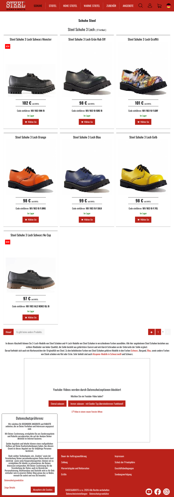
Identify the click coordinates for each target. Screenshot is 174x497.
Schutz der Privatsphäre (125, 462)
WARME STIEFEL (90, 6)
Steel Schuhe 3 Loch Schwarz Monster (31, 39)
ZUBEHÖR (109, 6)
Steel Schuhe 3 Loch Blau (87, 137)
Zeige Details (9, 487)
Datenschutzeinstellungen (76, 493)
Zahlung (64, 462)
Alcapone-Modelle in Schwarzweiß (107, 354)
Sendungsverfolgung (123, 474)
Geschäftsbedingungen (124, 468)
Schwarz (134, 350)
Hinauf (8, 332)
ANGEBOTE (126, 6)
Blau (149, 350)
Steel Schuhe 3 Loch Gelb (143, 137)
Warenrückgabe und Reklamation (75, 468)
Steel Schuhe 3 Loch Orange (30, 137)
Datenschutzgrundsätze (99, 493)
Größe (64, 474)
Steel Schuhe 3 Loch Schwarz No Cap (31, 235)
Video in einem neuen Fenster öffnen (87, 411)
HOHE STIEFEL (68, 6)
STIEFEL (51, 6)
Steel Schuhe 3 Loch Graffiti (143, 39)
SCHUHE (36, 6)
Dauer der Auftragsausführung (74, 456)
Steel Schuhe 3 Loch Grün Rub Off (86, 39)
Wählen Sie (30, 121)
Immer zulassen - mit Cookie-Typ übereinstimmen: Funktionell (97, 403)
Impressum (119, 456)
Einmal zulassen (57, 403)
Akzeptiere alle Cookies (42, 489)
